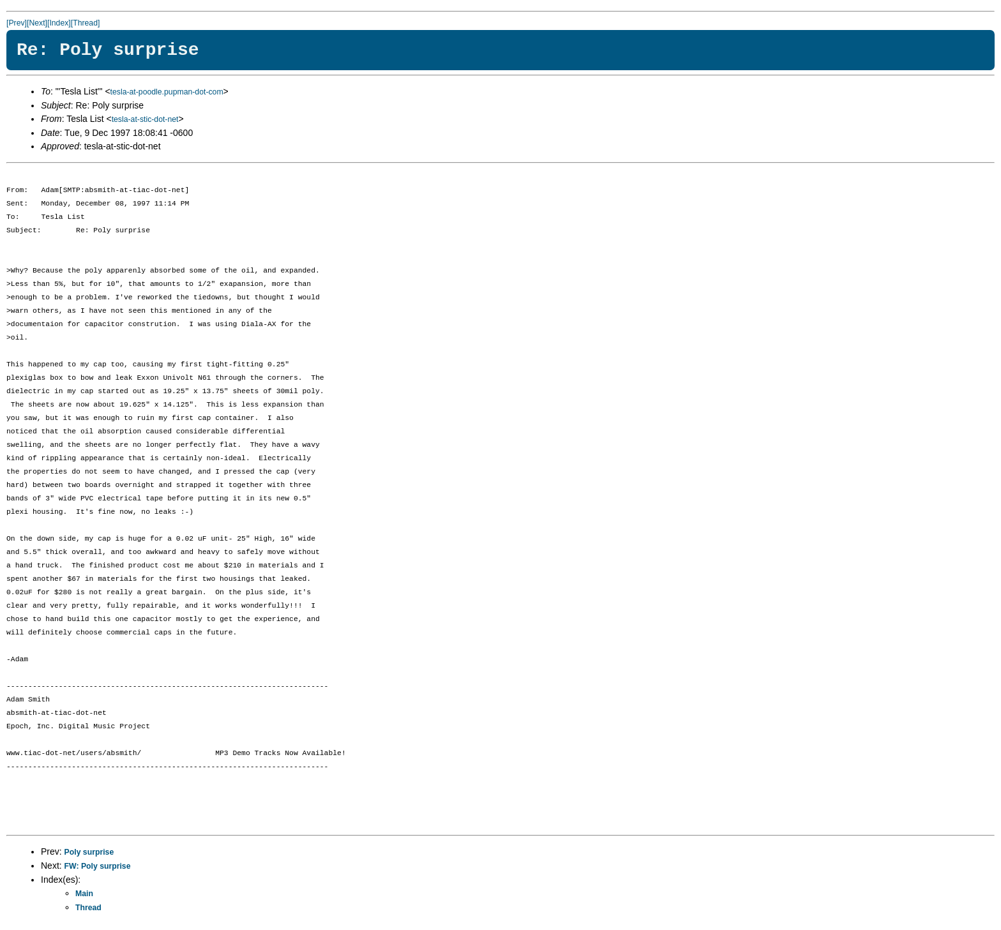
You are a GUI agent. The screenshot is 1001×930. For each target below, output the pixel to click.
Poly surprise (89, 852)
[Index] (59, 23)
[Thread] (85, 23)
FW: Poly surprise (97, 866)
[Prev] (16, 23)
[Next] (37, 23)
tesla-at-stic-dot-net (145, 119)
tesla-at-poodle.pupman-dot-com (166, 91)
